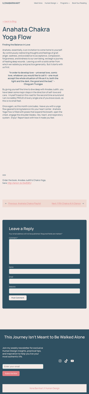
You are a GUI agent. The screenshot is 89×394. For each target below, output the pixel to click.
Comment (13, 238)
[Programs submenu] (69, 3)
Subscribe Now (11, 373)
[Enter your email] (22, 366)
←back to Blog (9, 21)
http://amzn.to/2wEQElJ (19, 183)
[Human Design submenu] (57, 3)
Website (12, 287)
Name (11, 267)
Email (11, 277)
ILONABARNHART (11, 3)
